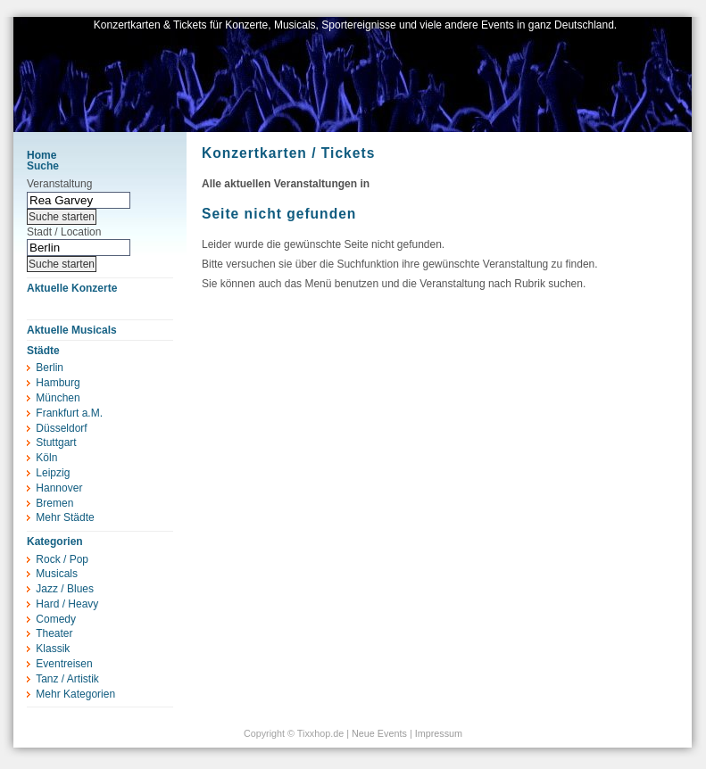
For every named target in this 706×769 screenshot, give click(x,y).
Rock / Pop (62, 559)
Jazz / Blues (65, 589)
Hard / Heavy (67, 604)
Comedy (56, 619)
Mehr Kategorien (75, 694)
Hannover (59, 488)
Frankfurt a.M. (69, 413)
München (57, 398)
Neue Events (379, 733)
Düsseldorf (61, 428)
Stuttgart (56, 442)
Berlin (49, 367)
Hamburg (57, 382)
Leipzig (53, 473)
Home (41, 155)
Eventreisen (64, 663)
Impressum (438, 733)
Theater (54, 633)
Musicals (57, 573)
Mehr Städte (65, 517)
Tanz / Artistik (67, 679)
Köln (46, 457)
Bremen (54, 503)
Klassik (53, 648)
